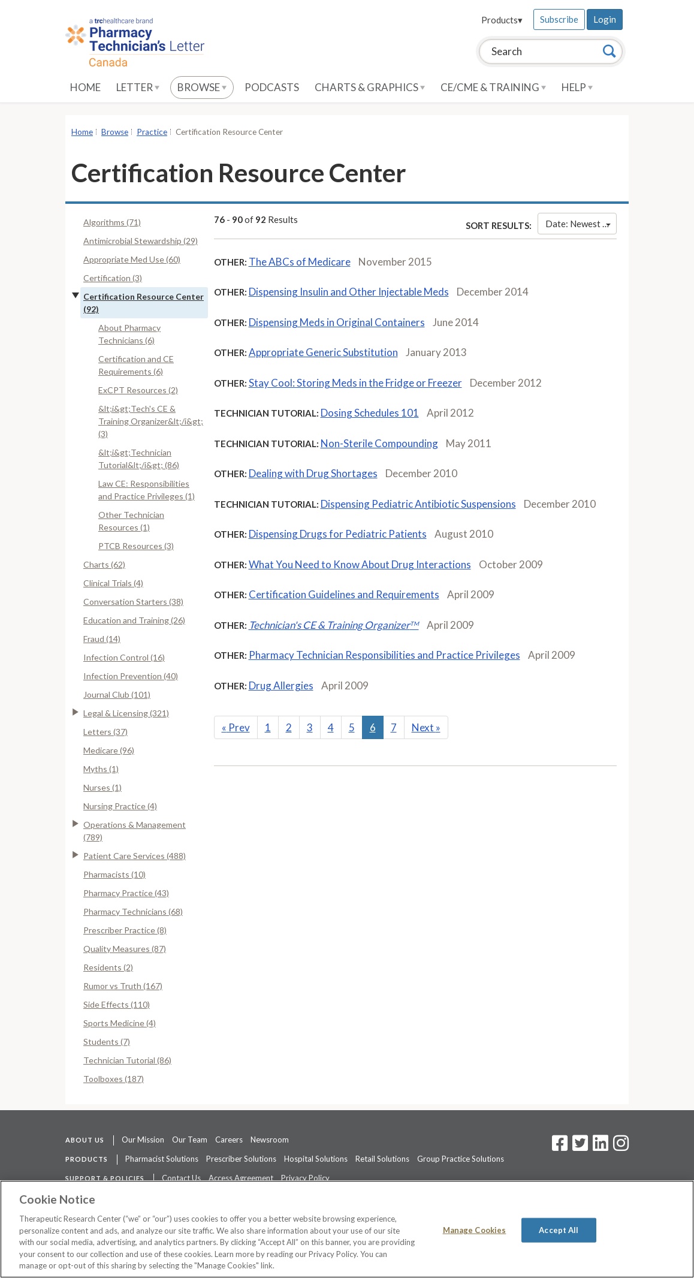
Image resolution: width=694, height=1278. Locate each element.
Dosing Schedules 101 (370, 412)
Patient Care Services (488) (134, 856)
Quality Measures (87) (124, 949)
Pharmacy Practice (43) (126, 893)
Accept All (558, 1229)
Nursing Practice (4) (120, 806)
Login (604, 19)
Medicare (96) (108, 750)
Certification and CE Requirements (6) (136, 365)
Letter (137, 87)
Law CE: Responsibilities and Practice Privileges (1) (146, 489)
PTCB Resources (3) (136, 546)
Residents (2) (108, 967)
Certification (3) (112, 278)
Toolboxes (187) (113, 1079)
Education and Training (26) (134, 620)
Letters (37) (105, 732)
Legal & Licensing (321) (126, 713)
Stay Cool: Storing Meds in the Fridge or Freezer (355, 382)
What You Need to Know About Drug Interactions (360, 564)
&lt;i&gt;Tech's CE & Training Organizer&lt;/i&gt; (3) (150, 421)
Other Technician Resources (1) (131, 521)
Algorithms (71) (112, 222)
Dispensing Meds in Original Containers (337, 322)
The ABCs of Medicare (300, 261)
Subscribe (559, 19)
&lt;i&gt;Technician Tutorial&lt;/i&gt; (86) (138, 458)
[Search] (609, 51)
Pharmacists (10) (114, 874)
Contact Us (181, 1178)
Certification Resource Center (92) (143, 302)
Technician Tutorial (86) (127, 1060)
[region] (347, 1229)
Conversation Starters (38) (133, 601)
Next (426, 727)
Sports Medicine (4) (119, 1023)
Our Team (189, 1139)
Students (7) (106, 1041)
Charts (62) (104, 564)
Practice (152, 132)
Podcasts (272, 87)
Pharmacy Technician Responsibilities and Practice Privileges (384, 655)
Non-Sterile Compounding (379, 443)
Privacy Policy (305, 1178)
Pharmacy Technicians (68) (133, 911)
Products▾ (502, 19)
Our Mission (143, 1139)
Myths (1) (101, 769)
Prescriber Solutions (241, 1159)
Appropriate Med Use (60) (131, 259)
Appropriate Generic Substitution (323, 352)
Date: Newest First (581, 223)
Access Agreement (241, 1178)
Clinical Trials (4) (113, 583)
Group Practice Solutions (460, 1159)
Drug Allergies (281, 685)
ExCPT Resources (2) (138, 390)
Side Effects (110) (116, 1004)
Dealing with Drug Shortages (313, 473)
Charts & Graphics (370, 87)
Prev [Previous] (236, 727)
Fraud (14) (101, 639)
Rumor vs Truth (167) (122, 986)
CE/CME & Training (493, 87)
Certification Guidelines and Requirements (344, 594)
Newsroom (270, 1139)
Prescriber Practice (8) (125, 930)
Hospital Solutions (316, 1159)
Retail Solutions (382, 1159)
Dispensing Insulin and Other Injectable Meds (349, 291)
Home (85, 87)
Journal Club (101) (116, 694)
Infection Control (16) (124, 657)
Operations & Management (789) (134, 830)
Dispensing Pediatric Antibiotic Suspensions (418, 504)
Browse (202, 87)
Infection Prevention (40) (130, 676)
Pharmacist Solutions (161, 1159)
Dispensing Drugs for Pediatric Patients (338, 534)
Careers (229, 1139)
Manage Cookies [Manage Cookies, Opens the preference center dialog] (474, 1229)
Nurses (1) (102, 787)
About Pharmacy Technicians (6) (129, 333)
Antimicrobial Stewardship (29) (140, 241)
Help (577, 87)
